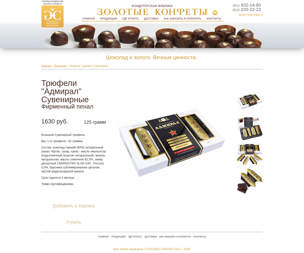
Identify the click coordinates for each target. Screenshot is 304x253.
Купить (73, 221)
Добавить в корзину (74, 205)
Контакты (213, 18)
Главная (88, 18)
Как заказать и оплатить (182, 18)
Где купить (130, 18)
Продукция (108, 18)
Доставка (151, 18)
